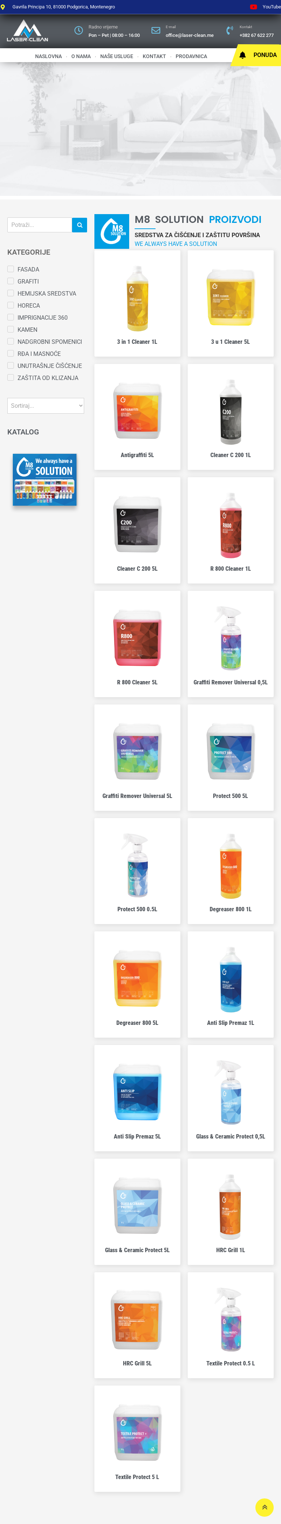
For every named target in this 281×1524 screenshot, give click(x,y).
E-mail (171, 26)
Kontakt (246, 26)
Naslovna (48, 56)
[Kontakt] (229, 30)
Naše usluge (116, 56)
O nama (81, 56)
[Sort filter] (45, 406)
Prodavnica (191, 56)
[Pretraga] (39, 224)
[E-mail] (155, 30)
